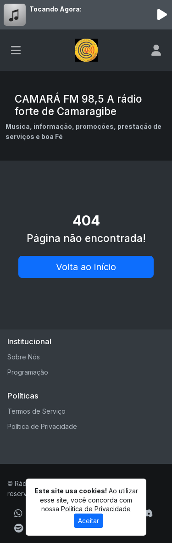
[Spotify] (18, 528)
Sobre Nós (23, 357)
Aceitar (88, 521)
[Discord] (147, 513)
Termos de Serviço (36, 411)
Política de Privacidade (42, 426)
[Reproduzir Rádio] (161, 15)
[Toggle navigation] (16, 50)
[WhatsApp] (18, 513)
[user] (156, 50)
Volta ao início (86, 266)
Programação (27, 372)
